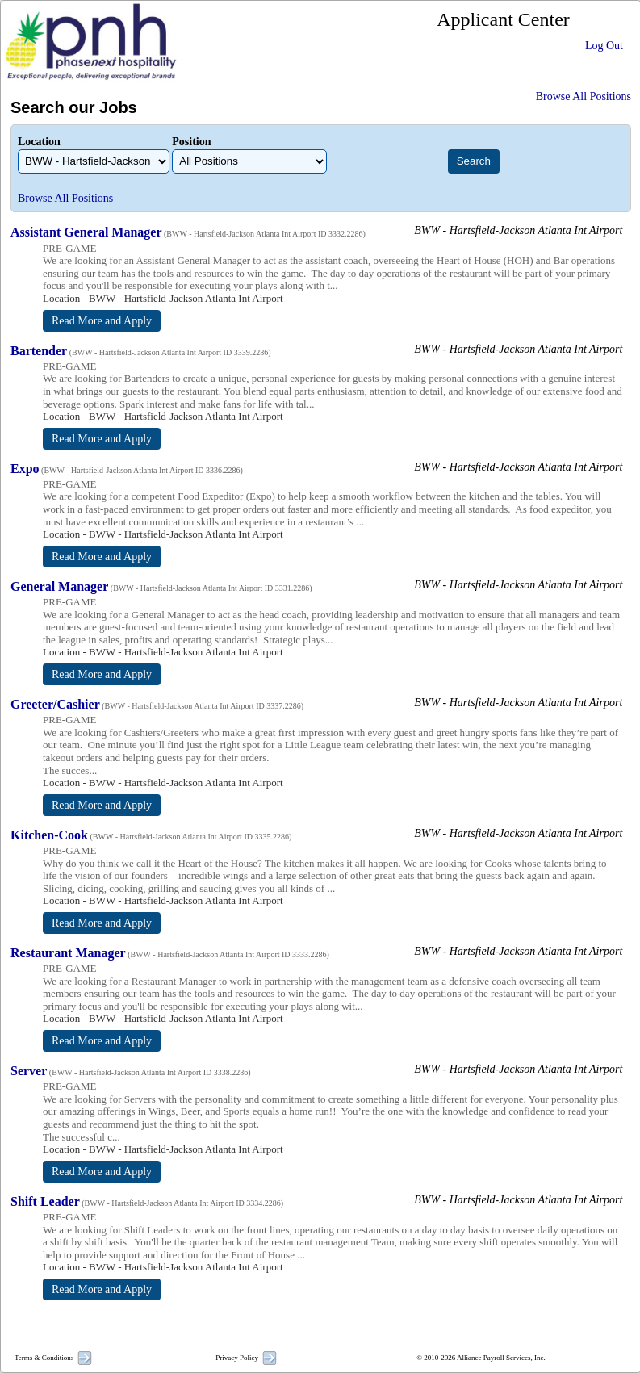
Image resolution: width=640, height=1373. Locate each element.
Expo (25, 468)
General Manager (59, 586)
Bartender (38, 351)
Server (28, 1071)
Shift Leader (45, 1201)
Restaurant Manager (68, 953)
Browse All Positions (583, 96)
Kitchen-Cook (49, 835)
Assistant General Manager (86, 232)
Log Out (604, 46)
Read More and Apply (102, 321)
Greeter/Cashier (55, 704)
